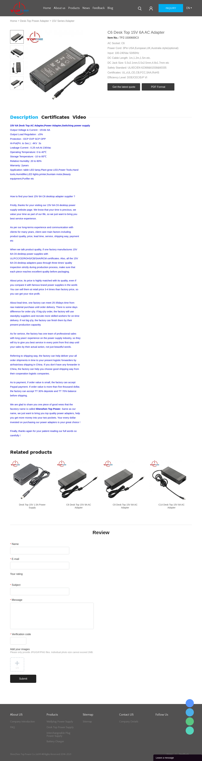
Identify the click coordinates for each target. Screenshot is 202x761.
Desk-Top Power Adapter (34, 21)
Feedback (99, 8)
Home (47, 8)
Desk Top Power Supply (60, 727)
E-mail (14, 559)
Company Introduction (22, 721)
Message (16, 599)
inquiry (171, 8)
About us (59, 8)
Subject (15, 584)
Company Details (128, 721)
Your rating (16, 574)
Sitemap (87, 721)
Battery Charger (55, 741)
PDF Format (158, 86)
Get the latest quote (124, 86)
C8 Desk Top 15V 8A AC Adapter (125, 506)
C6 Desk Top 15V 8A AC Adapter (78, 506)
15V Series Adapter (63, 21)
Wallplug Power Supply (60, 721)
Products (74, 8)
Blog (110, 8)
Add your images (51, 651)
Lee (190, 730)
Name (14, 544)
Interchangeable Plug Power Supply (58, 734)
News (86, 8)
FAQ (12, 727)
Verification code (20, 634)
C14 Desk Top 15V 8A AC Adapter (172, 506)
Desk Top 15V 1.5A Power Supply (32, 506)
